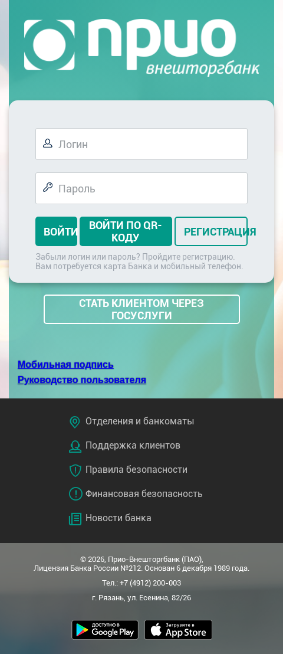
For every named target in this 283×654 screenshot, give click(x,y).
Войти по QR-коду (125, 231)
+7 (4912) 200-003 (150, 582)
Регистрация (213, 231)
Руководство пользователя (82, 380)
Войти (58, 231)
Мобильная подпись (66, 364)
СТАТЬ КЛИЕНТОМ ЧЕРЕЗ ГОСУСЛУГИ (141, 309)
